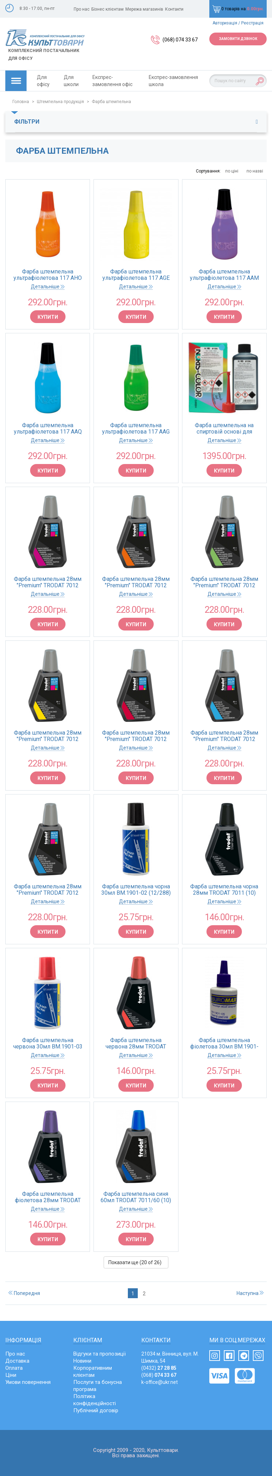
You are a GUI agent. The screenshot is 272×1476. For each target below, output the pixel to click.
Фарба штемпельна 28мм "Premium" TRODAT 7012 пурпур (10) (47, 582)
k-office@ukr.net (159, 1382)
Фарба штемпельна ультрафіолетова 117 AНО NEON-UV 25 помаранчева (47, 274)
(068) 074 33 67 (180, 40)
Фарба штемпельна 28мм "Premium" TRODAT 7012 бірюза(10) (224, 736)
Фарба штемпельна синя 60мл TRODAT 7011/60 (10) (136, 1197)
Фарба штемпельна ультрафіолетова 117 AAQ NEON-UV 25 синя (48, 428)
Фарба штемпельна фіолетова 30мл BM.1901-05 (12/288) (224, 1043)
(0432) (158, 1368)
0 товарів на (238, 9)
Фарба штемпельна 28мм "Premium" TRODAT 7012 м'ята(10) (224, 582)
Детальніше (47, 286)
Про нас (82, 9)
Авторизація (224, 23)
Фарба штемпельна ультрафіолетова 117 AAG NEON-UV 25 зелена (136, 428)
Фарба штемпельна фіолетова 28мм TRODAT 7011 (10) (48, 1197)
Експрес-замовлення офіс (112, 80)
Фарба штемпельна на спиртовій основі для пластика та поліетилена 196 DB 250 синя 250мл (224, 428)
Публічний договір (95, 1410)
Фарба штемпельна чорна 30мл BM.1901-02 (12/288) (136, 889)
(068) (158, 1375)
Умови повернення (28, 1382)
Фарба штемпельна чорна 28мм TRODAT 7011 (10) (224, 889)
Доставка (17, 1361)
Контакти (174, 9)
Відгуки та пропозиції (99, 1354)
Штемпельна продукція (60, 102)
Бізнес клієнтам (107, 9)
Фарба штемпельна (111, 102)
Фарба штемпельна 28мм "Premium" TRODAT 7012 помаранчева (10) (136, 582)
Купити (48, 317)
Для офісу (43, 80)
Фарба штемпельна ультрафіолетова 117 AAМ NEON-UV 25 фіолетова (224, 274)
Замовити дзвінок (238, 39)
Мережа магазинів (144, 9)
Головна (20, 102)
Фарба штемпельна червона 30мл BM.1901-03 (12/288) (48, 1043)
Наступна (250, 1293)
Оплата (14, 1368)
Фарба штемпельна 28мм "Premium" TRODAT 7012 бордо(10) (136, 736)
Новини (82, 1361)
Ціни (10, 1375)
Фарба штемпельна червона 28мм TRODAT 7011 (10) (136, 1043)
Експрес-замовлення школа (173, 80)
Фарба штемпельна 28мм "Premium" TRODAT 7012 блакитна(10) (47, 889)
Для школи (71, 80)
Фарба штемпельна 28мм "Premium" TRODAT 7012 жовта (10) (47, 736)
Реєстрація (252, 23)
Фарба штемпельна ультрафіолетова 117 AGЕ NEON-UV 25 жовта (136, 274)
